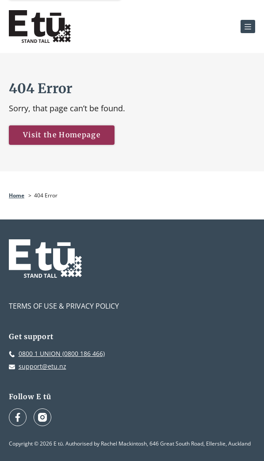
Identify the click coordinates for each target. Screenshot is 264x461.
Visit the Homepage (61, 134)
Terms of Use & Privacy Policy (64, 306)
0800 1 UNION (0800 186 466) (62, 353)
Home (16, 195)
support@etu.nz (42, 366)
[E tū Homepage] (40, 26)
